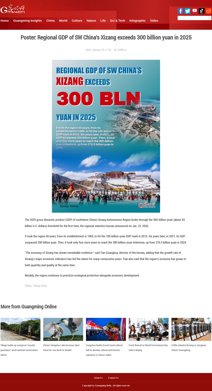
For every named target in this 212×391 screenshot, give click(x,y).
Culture (77, 20)
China (50, 20)
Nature (91, 20)
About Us (98, 378)
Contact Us (114, 378)
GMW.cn (122, 50)
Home (5, 20)
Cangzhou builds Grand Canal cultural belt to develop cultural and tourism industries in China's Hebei (104, 350)
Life (103, 20)
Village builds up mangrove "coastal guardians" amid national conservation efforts (19, 350)
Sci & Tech (117, 20)
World (63, 20)
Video (154, 20)
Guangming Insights (27, 20)
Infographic (138, 20)
